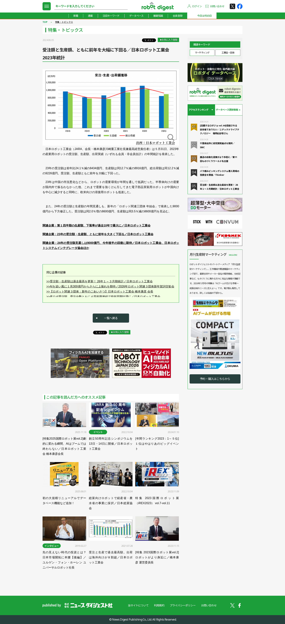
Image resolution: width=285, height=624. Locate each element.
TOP (45, 22)
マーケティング (202, 52)
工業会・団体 (228, 52)
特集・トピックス (64, 22)
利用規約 (159, 605)
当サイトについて (138, 605)
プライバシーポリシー (183, 605)
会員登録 (177, 15)
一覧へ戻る (111, 318)
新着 (75, 15)
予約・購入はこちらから (215, 379)
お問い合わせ (217, 6)
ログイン (197, 6)
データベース (136, 15)
